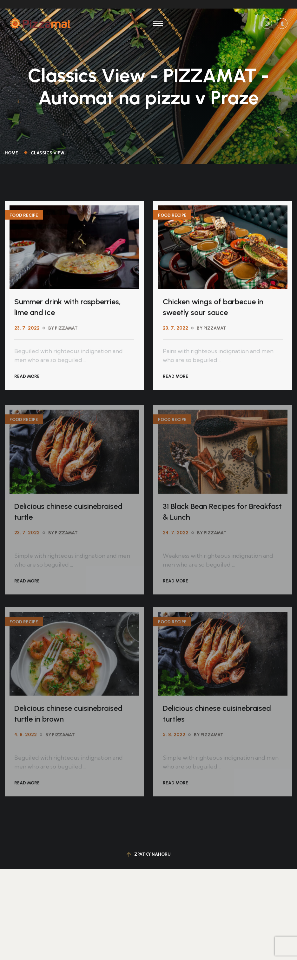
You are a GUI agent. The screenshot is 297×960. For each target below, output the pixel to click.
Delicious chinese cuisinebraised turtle (68, 513)
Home (12, 153)
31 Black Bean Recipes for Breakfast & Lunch (222, 513)
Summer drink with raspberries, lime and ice (67, 307)
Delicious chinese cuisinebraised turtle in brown (68, 715)
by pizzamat (63, 328)
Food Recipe (24, 215)
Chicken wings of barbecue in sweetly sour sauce (213, 307)
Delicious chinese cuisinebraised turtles (217, 715)
